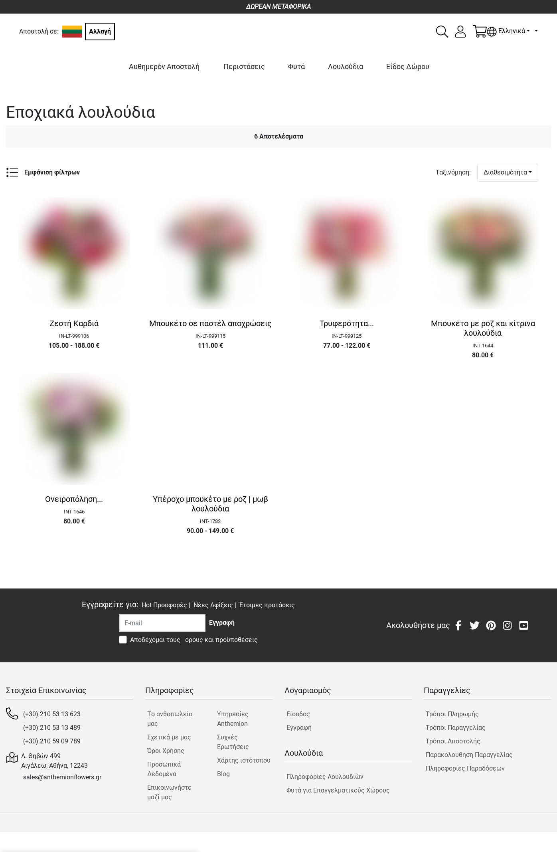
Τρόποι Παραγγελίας (456, 727)
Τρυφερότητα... (347, 323)
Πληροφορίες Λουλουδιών (324, 777)
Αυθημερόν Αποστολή (164, 66)
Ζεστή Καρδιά (74, 323)
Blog (223, 774)
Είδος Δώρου (407, 66)
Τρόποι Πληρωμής (452, 714)
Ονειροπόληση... (74, 499)
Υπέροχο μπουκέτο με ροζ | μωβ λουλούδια (210, 503)
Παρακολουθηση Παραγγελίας (469, 755)
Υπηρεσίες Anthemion (233, 718)
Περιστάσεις (244, 66)
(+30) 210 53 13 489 (52, 727)
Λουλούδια (345, 66)
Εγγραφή (299, 727)
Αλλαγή (100, 31)
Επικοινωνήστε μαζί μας (169, 792)
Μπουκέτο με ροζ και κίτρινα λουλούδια (483, 328)
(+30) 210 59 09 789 (52, 741)
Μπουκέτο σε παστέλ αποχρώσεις (210, 323)
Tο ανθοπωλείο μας (169, 718)
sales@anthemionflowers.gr (62, 777)
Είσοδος (298, 714)
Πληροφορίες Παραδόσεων (465, 768)
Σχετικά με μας (169, 737)
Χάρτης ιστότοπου (244, 760)
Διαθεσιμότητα (505, 172)
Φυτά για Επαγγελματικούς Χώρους (338, 790)
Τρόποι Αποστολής (453, 741)
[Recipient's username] (162, 623)
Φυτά (296, 66)
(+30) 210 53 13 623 (52, 714)
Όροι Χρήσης (165, 751)
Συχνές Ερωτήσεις (233, 742)
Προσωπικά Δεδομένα (164, 769)
